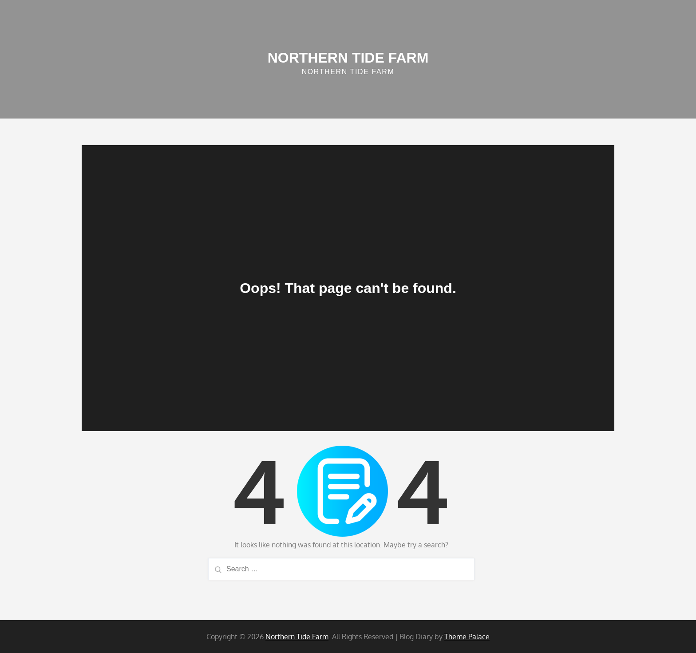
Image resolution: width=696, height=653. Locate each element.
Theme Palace (467, 636)
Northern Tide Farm (348, 58)
